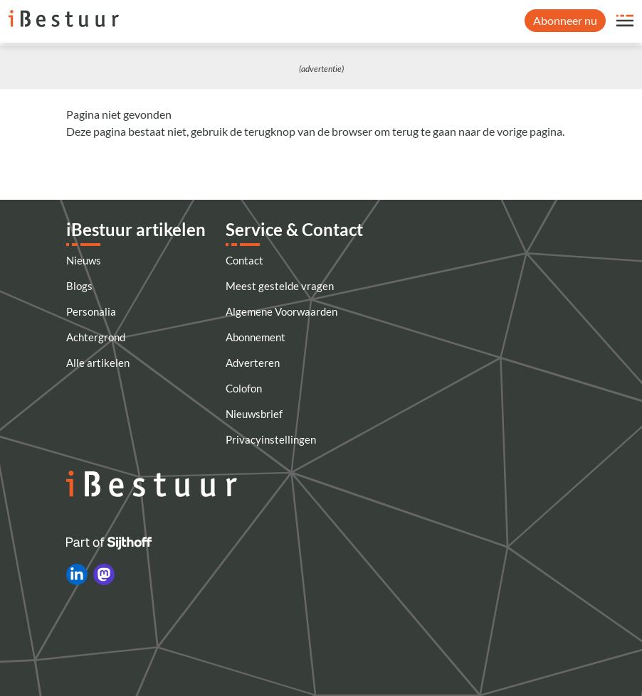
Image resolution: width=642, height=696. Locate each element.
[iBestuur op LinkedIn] (77, 574)
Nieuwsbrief (254, 413)
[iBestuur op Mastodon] (104, 574)
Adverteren (253, 362)
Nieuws (83, 260)
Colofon (244, 388)
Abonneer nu (565, 20)
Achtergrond (95, 337)
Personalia (91, 311)
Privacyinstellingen (271, 439)
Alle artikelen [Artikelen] (98, 362)
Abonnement (255, 337)
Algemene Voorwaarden (281, 311)
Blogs (79, 285)
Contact (244, 260)
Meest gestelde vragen (280, 285)
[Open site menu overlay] (624, 20)
